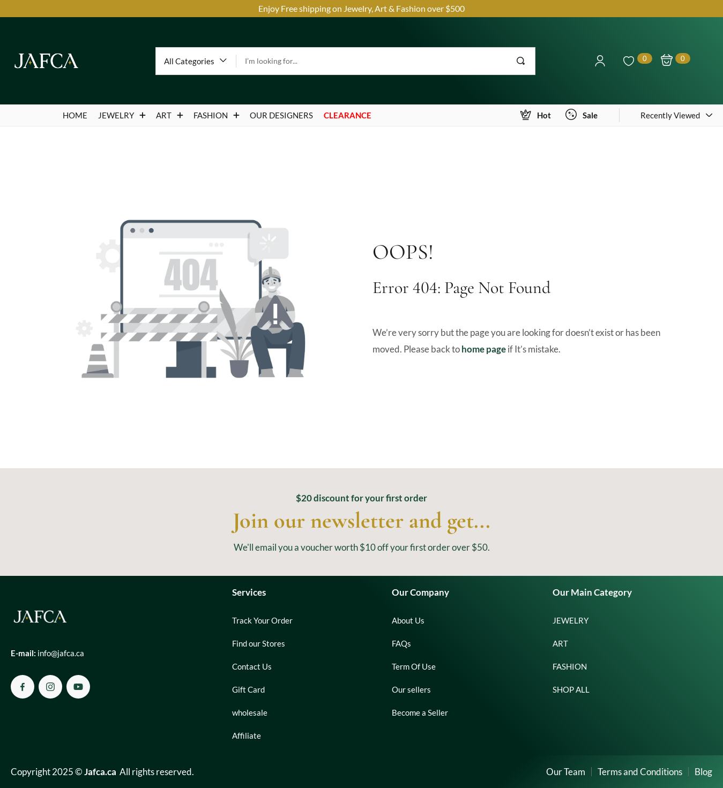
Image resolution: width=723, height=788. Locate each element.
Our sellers (411, 689)
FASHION (570, 666)
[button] (196, 61)
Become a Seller (420, 712)
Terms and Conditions (640, 771)
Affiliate (246, 735)
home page (483, 349)
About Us (408, 620)
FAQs (401, 643)
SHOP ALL (571, 689)
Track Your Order (262, 620)
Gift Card (248, 689)
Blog (703, 771)
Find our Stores (258, 643)
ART (560, 643)
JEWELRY (570, 620)
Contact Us (252, 666)
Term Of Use (414, 666)
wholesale (249, 712)
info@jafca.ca (61, 653)
